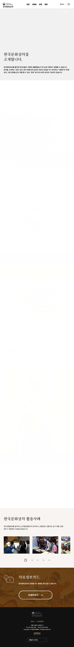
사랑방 (34, 4)
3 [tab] (37, 560)
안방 (40, 4)
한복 (46, 4)
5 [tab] (49, 560)
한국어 (62, 4)
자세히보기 (8, 499)
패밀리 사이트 (33, 640)
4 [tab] (43, 560)
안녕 (27, 4)
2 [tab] (32, 560)
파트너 (33, 621)
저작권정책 (40, 621)
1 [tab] (25, 560)
